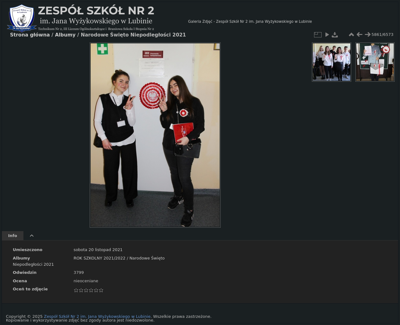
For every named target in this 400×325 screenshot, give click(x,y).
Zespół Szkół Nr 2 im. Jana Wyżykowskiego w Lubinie (97, 316)
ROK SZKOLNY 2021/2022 (99, 258)
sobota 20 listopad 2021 (97, 249)
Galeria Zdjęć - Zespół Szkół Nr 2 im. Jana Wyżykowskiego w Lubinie (250, 21)
